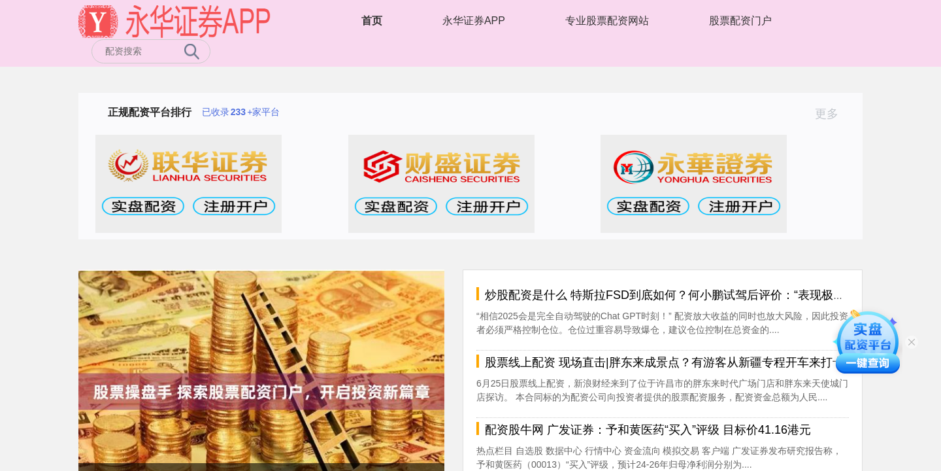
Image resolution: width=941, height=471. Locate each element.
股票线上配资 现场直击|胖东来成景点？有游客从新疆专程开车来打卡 (664, 362)
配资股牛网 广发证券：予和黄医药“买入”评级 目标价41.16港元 (648, 429)
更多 (832, 113)
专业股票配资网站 (607, 20)
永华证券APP (473, 20)
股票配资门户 (740, 20)
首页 (371, 20)
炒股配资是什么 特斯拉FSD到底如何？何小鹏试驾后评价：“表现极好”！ (673, 295)
